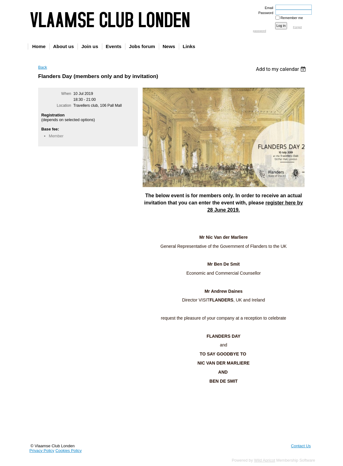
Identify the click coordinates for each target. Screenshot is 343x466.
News (169, 46)
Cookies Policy (68, 450)
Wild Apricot (264, 460)
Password (264, 13)
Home (39, 46)
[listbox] (281, 69)
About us (63, 46)
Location (64, 105)
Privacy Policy (41, 450)
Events (113, 46)
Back (42, 67)
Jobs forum (142, 46)
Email (268, 8)
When (66, 93)
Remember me (291, 18)
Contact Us (301, 446)
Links (189, 46)
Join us (89, 46)
